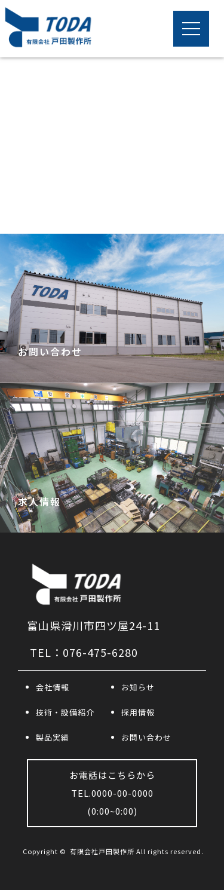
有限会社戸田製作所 (102, 851)
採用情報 (138, 712)
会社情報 (52, 687)
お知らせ (138, 687)
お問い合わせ (146, 737)
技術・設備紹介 (65, 712)
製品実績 (52, 737)
